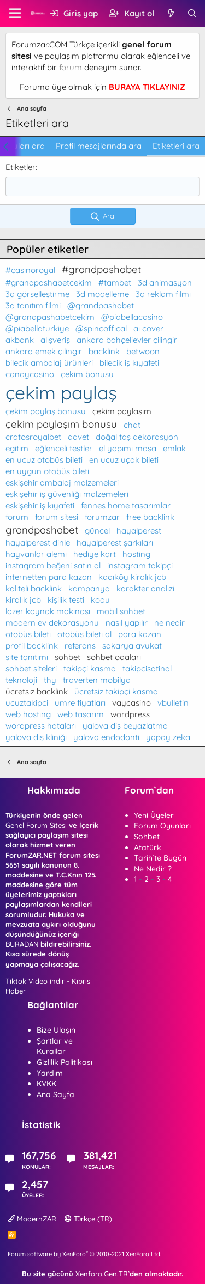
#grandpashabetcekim (48, 282)
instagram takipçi (140, 565)
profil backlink (31, 645)
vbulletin (173, 703)
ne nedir (169, 622)
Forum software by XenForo (84, 1254)
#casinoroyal (30, 270)
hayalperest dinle (37, 542)
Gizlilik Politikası (64, 1062)
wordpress (130, 714)
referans (80, 645)
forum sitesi (56, 517)
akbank (19, 340)
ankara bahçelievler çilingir (127, 340)
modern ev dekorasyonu (52, 622)
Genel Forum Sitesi (36, 825)
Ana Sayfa (55, 1094)
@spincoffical (101, 328)
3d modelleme (102, 294)
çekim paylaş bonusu (45, 411)
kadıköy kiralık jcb (132, 577)
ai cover (148, 328)
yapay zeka (168, 737)
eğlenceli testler (63, 448)
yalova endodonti (106, 737)
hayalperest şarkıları (115, 542)
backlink (104, 351)
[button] (15, 13)
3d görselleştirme (37, 294)
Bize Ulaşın (56, 1030)
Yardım (50, 1073)
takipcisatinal (147, 668)
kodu (100, 600)
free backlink (150, 517)
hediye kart (94, 554)
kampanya (89, 588)
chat (132, 425)
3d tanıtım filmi (33, 305)
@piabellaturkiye (37, 328)
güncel (97, 530)
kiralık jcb (23, 600)
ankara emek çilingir (43, 351)
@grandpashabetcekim (50, 317)
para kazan (139, 634)
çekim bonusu (87, 374)
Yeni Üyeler (154, 815)
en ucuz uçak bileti (124, 460)
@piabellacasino (132, 317)
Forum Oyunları (162, 826)
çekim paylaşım (121, 411)
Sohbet (147, 836)
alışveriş (55, 340)
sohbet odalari (114, 657)
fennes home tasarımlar (126, 505)
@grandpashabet (100, 305)
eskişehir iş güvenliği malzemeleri (66, 494)
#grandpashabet (101, 269)
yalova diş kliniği (36, 737)
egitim (16, 448)
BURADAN (21, 944)
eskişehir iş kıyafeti (39, 505)
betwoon (143, 351)
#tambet (114, 282)
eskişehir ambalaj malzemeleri (62, 482)
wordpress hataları (40, 725)
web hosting (28, 714)
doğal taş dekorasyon (137, 437)
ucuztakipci (26, 703)
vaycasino (131, 703)
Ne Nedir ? (153, 869)
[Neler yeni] (170, 13)
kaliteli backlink (33, 588)
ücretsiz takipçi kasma (116, 691)
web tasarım (80, 714)
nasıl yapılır (127, 622)
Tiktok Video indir (35, 981)
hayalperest (138, 530)
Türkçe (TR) (88, 1218)
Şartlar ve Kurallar (55, 1046)
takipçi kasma (89, 668)
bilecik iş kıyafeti (129, 363)
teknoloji (21, 680)
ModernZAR (32, 1218)
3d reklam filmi (163, 294)
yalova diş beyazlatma (125, 725)
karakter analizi (145, 588)
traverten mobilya (97, 680)
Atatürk (147, 847)
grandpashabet (41, 529)
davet (78, 437)
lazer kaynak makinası (47, 611)
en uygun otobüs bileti (47, 471)
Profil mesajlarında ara (99, 146)
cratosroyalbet (33, 437)
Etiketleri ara (176, 146)
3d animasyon (165, 282)
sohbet (67, 657)
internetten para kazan (48, 577)
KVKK (46, 1083)
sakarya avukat (132, 645)
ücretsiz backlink (36, 691)
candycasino (29, 374)
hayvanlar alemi (36, 554)
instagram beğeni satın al (53, 565)
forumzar (102, 517)
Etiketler (20, 167)
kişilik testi (66, 600)
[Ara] (192, 13)
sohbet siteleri (31, 668)
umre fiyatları (80, 703)
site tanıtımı (26, 657)
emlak (174, 448)
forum (70, 67)
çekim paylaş (61, 392)
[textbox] (102, 186)
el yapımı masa (127, 448)
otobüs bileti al (84, 634)
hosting (136, 554)
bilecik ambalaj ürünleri (49, 363)
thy (50, 680)
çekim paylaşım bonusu (61, 424)
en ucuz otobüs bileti (44, 460)
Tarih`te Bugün (160, 858)
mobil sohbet (121, 611)
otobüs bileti (28, 634)
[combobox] (102, 186)
